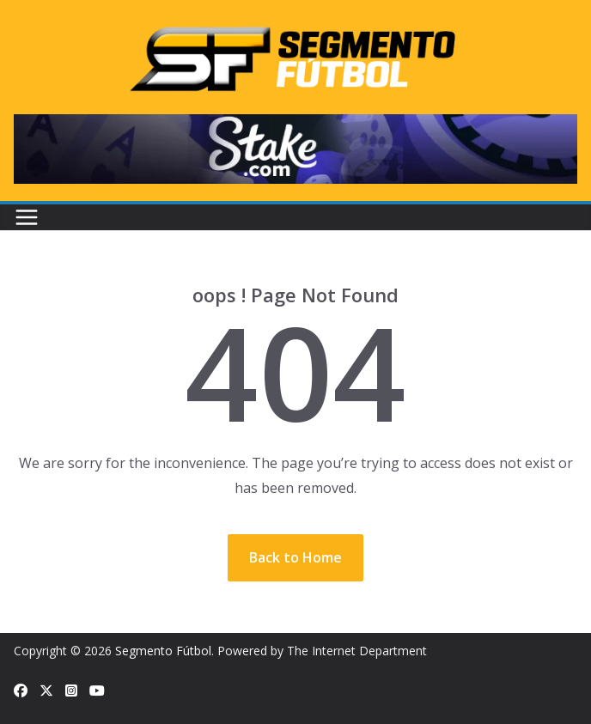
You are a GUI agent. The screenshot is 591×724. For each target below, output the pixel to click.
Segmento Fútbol (163, 650)
